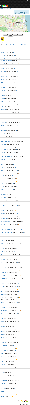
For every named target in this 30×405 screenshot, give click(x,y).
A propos (20, 400)
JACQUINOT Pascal (3, 172)
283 (17, 205)
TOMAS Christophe (3, 109)
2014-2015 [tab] (14, 46)
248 (18, 218)
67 (14, 388)
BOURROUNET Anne (3, 133)
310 (16, 318)
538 (17, 270)
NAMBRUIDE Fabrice (3, 378)
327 (16, 224)
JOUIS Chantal (2, 367)
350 (15, 128)
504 (21, 229)
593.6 (16, 130)
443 (14, 119)
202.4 (17, 286)
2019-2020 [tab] (22, 44)
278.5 (18, 275)
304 (17, 202)
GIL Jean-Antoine (3, 87)
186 (18, 272)
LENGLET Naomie (3, 275)
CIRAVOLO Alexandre (3, 272)
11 (17, 235)
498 (15, 200)
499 (13, 159)
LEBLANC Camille (3, 183)
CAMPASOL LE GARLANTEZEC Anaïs (5, 141)
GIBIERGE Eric (3, 82)
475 (14, 197)
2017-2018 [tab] (2, 46)
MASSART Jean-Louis (3, 388)
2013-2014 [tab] (18, 46)
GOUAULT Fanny (3, 164)
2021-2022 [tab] (18, 44)
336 (16, 186)
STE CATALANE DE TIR (9, 8)
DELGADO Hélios (3, 305)
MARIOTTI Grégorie (3, 377)
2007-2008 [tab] (14, 47)
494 (12, 175)
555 (13, 210)
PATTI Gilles (2, 103)
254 (17, 144)
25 (17, 125)
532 (14, 152)
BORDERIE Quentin (3, 71)
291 (23, 232)
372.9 (17, 302)
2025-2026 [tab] (2, 44)
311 (17, 262)
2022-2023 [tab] (14, 44)
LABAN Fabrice (3, 95)
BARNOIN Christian (3, 119)
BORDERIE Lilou (3, 270)
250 (18, 315)
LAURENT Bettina (3, 181)
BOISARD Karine (3, 52)
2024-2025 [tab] (6, 44)
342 (13, 256)
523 (13, 183)
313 (15, 240)
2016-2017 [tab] (6, 46)
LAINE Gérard (2, 175)
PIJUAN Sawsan (3, 192)
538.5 (14, 251)
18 (17, 213)
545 (13, 52)
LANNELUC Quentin (3, 178)
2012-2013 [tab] (22, 46)
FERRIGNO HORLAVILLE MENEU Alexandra (6, 60)
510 (13, 164)
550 (13, 127)
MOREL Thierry (3, 189)
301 (17, 170)
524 (16, 138)
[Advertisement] (15, 3)
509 (16, 216)
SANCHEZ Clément (3, 315)
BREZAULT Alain (3, 136)
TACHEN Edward (3, 200)
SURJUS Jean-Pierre (3, 393)
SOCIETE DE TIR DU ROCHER (10, 35)
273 (18, 305)
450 (14, 178)
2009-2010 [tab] (6, 47)
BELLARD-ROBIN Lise (3, 267)
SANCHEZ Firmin (3, 104)
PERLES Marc (2, 391)
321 (17, 297)
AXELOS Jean (2, 65)
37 (13, 393)
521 (15, 167)
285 (19, 280)
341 (13, 189)
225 (17, 313)
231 (17, 321)
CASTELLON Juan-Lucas (4, 74)
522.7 (14, 181)
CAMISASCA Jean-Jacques (4, 138)
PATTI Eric (2, 101)
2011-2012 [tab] (25, 46)
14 (19, 243)
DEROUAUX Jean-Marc (4, 342)
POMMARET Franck (3, 197)
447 (14, 246)
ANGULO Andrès (3, 63)
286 (15, 259)
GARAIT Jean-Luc (3, 79)
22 (18, 291)
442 (13, 147)
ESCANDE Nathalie (3, 55)
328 (16, 149)
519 (14, 55)
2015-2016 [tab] (10, 46)
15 (23, 141)
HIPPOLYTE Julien (3, 93)
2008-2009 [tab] (10, 47)
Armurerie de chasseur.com (26, 403)
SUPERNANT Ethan (3, 294)
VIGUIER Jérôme (3, 383)
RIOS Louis (2, 286)
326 (13, 194)
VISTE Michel (2, 114)
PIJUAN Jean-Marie (3, 191)
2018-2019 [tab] (25, 44)
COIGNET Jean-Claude (4, 144)
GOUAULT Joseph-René (4, 90)
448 (13, 136)
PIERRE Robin (2, 283)
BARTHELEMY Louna (3, 122)
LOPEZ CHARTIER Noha (4, 278)
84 (10, 391)
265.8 (19, 267)
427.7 (15, 172)
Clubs (4, 8)
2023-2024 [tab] (10, 44)
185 (18, 310)
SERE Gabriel (2, 289)
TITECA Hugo (2, 321)
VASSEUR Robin (3, 297)
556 (17, 304)
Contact (28, 400)
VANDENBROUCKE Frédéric (4, 112)
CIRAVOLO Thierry (3, 337)
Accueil (2, 8)
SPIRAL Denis (2, 106)
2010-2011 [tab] (2, 47)
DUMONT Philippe (3, 147)
